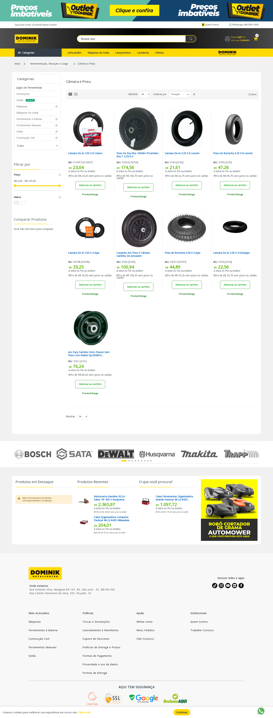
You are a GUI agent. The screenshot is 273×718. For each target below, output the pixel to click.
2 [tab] (129, 461)
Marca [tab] (17, 197)
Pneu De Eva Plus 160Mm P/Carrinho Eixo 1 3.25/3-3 (137, 155)
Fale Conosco (145, 639)
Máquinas (35, 622)
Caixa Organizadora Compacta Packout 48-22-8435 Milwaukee (111, 519)
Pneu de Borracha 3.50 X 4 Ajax (182, 253)
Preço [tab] (17, 175)
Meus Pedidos (145, 631)
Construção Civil (39, 639)
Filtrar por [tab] (22, 165)
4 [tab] (135, 461)
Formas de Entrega (95, 673)
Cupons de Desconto (96, 639)
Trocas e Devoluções (96, 622)
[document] (136, 712)
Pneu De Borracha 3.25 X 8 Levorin (233, 154)
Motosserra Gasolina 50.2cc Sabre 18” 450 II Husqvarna (109, 498)
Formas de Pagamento (97, 656)
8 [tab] (148, 461)
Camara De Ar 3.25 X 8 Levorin (182, 154)
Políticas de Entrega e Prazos (101, 648)
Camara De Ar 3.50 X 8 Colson (85, 154)
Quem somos (210, 25)
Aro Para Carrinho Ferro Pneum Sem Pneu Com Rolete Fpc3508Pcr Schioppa (89, 354)
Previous (17, 454)
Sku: (70, 163)
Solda (32, 656)
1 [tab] (124, 461)
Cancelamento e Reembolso (101, 631)
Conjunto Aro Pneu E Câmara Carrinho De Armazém (133, 255)
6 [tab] (141, 461)
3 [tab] (132, 461)
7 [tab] (144, 461)
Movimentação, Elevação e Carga (49, 64)
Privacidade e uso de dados (100, 665)
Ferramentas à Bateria (43, 631)
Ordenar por (159, 94)
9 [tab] (151, 461)
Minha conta (144, 622)
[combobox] (137, 39)
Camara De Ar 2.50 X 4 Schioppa (231, 253)
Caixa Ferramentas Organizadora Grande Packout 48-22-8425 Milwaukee (174, 498)
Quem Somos (199, 622)
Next (256, 454)
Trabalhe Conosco (202, 631)
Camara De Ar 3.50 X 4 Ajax (83, 253)
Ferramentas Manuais (43, 648)
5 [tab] (138, 461)
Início (18, 64)
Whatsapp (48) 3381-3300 (243, 25)
